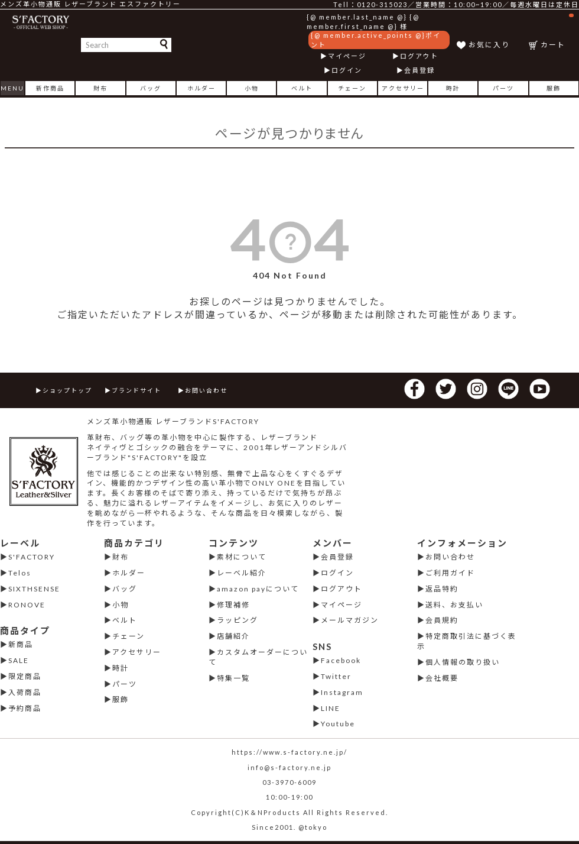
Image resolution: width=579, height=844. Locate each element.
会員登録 (419, 70)
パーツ (503, 88)
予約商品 (24, 708)
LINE (330, 708)
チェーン (352, 88)
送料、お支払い (454, 604)
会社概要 (441, 678)
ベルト (302, 88)
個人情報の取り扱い (462, 662)
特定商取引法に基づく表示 (466, 641)
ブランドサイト (136, 390)
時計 (453, 88)
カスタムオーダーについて (258, 657)
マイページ (347, 56)
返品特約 (441, 588)
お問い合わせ (206, 390)
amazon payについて (258, 588)
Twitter (336, 676)
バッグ (150, 88)
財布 (100, 88)
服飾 (554, 88)
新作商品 (50, 88)
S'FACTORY (31, 556)
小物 (252, 88)
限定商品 (24, 676)
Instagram (342, 692)
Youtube (338, 723)
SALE (18, 660)
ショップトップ (67, 390)
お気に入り (489, 44)
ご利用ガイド (450, 572)
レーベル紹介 (241, 572)
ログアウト (419, 56)
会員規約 (441, 620)
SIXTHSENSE (34, 588)
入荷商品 (24, 692)
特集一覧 (233, 678)
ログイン (346, 70)
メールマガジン (350, 620)
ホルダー (201, 88)
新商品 (20, 644)
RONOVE (26, 604)
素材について (241, 556)
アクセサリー (403, 88)
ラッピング (237, 620)
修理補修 (233, 604)
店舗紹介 (233, 636)
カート (557, 31)
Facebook (341, 660)
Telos (19, 572)
